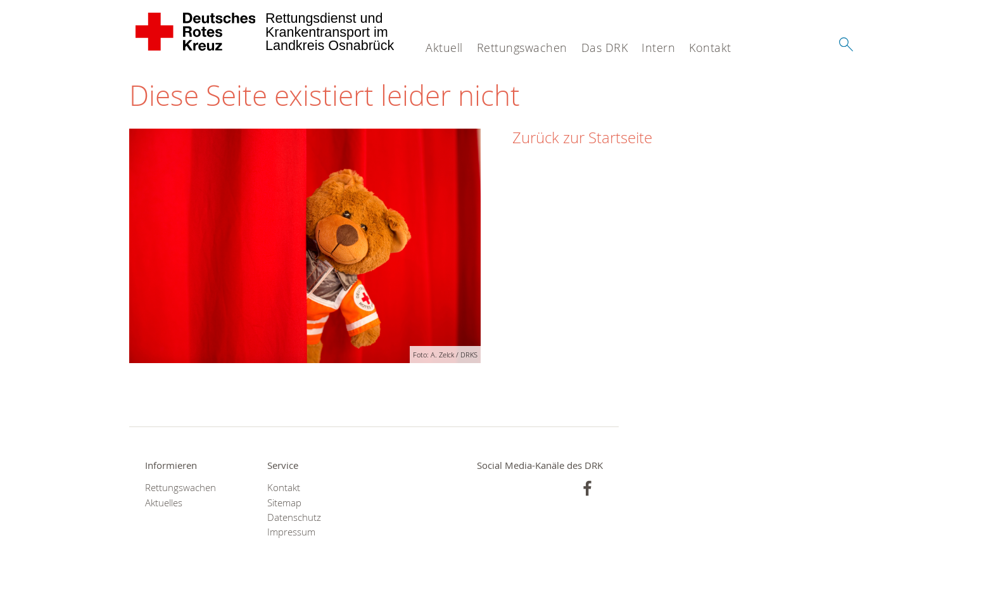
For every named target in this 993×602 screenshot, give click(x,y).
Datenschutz (294, 517)
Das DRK (604, 47)
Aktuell (444, 47)
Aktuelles (163, 503)
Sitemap (284, 503)
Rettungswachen (522, 47)
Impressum (291, 532)
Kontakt (710, 47)
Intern (658, 47)
